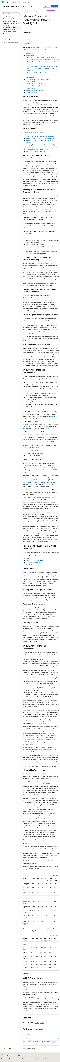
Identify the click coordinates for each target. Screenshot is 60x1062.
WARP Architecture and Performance (36, 90)
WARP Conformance (31, 92)
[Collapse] (19, 10)
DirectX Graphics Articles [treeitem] (9, 16)
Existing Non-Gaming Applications (36, 83)
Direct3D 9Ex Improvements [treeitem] (10, 21)
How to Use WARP (28, 41)
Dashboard (54, 6)
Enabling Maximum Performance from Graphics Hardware (43, 59)
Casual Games (31, 81)
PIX (32, 998)
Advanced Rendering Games (35, 86)
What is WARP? (27, 35)
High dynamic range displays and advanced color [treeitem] (11, 43)
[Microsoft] (3, 2)
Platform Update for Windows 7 (42, 409)
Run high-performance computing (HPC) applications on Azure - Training (41, 1038)
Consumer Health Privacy (44, 1058)
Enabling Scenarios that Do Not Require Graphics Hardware (42, 147)
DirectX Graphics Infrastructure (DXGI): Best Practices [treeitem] (10, 39)
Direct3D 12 (37, 434)
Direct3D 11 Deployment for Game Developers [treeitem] (11, 34)
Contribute (27, 1058)
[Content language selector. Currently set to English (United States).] (8, 1055)
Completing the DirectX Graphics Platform (38, 73)
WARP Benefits (27, 37)
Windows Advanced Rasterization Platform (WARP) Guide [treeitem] (11, 28)
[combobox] (11, 13)
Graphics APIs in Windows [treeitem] (9, 31)
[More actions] (57, 11)
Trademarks (12, 1061)
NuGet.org (25, 528)
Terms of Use (4, 1061)
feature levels (53, 416)
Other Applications (32, 88)
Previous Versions (13, 1058)
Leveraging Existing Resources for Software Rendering (42, 66)
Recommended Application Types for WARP (37, 79)
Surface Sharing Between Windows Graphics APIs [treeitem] (11, 24)
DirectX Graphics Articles (33, 11)
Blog (21, 1058)
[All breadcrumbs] (24, 11)
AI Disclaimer (4, 1058)
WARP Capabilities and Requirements (33, 39)
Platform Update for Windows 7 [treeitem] (10, 19)
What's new (47, 6)
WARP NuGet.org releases (30, 742)
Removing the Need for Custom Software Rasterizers (41, 57)
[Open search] (52, 2)
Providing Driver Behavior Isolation (35, 151)
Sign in (56, 2)
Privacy (33, 1058)
